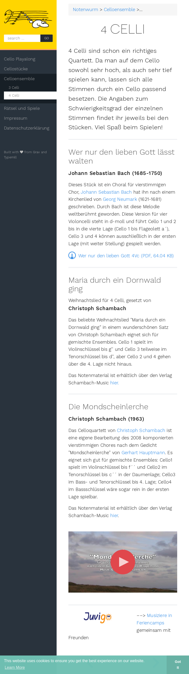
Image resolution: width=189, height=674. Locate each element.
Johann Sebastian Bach (106, 192)
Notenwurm (85, 9)
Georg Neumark (120, 199)
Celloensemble (119, 9)
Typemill (10, 157)
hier (114, 515)
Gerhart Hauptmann (143, 452)
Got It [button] (178, 665)
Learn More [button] (15, 667)
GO (46, 38)
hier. (114, 383)
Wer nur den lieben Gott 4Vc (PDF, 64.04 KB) (126, 256)
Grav (36, 152)
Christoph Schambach (141, 430)
